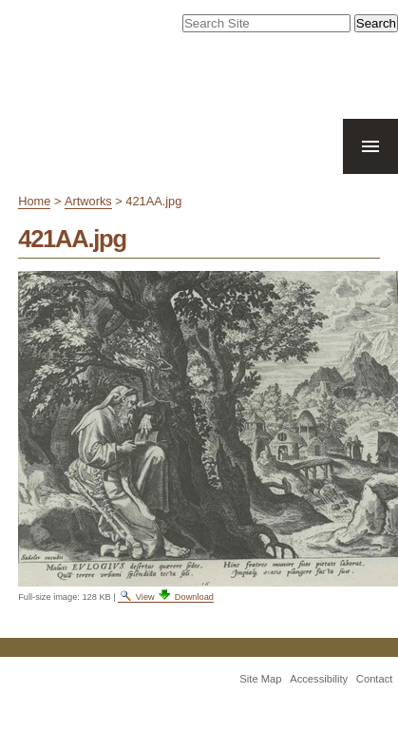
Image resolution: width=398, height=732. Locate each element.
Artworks (88, 201)
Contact (374, 678)
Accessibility (319, 678)
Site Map (260, 678)
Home (34, 201)
